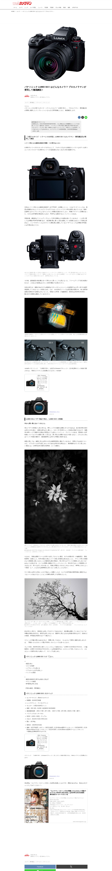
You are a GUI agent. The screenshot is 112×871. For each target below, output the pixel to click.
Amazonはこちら (54, 411)
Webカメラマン (45, 97)
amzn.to (51, 414)
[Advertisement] (56, 17)
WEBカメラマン (34, 97)
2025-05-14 (33, 95)
